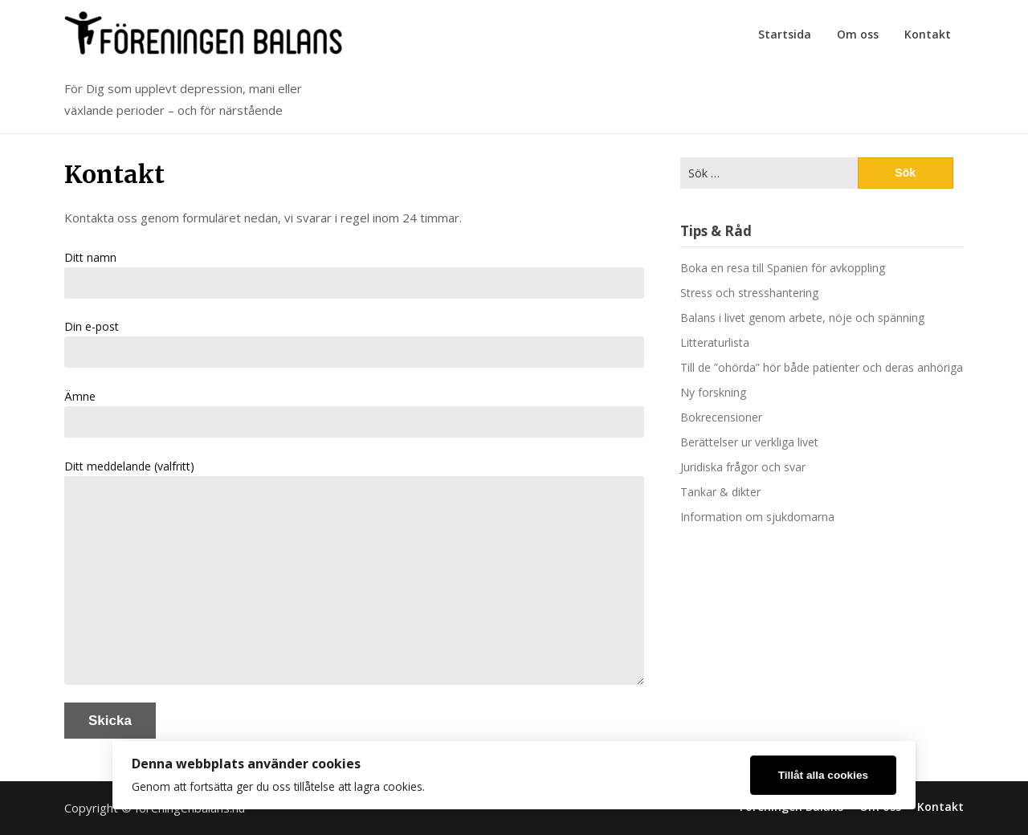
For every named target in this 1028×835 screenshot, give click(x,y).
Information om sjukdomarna (757, 516)
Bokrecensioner (721, 417)
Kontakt (927, 34)
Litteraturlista (714, 342)
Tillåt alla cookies (823, 775)
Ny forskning (713, 392)
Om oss (858, 34)
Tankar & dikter (720, 491)
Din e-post (354, 343)
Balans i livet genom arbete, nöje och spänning (802, 317)
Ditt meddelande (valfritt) (354, 571)
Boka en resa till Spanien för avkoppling (782, 267)
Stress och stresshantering (749, 292)
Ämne (354, 413)
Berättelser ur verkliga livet (749, 442)
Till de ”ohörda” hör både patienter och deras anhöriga (821, 367)
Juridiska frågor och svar (743, 467)
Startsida (784, 34)
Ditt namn (354, 274)
